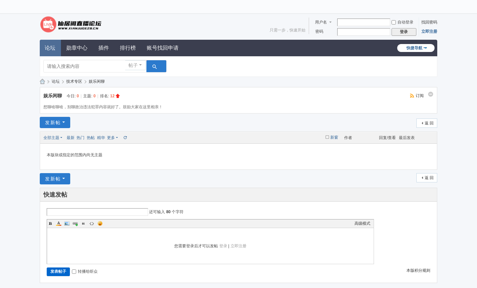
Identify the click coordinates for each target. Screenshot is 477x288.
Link (75, 223)
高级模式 (362, 223)
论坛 (50, 48)
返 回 (429, 123)
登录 (223, 246)
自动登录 (402, 22)
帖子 (133, 65)
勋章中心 (76, 48)
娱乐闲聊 (97, 81)
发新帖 (53, 122)
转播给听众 (85, 271)
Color (58, 223)
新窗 (334, 137)
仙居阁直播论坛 (42, 81)
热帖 (91, 137)
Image (67, 223)
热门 (80, 137)
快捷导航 (414, 48)
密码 (319, 31)
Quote (83, 223)
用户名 (321, 22)
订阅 (420, 95)
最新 (71, 137)
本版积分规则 (418, 270)
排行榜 (128, 48)
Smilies (100, 223)
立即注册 (429, 31)
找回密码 (429, 22)
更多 (111, 137)
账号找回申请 (163, 48)
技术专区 (74, 81)
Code (91, 223)
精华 (101, 137)
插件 (103, 48)
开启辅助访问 (435, 5)
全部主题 (51, 137)
